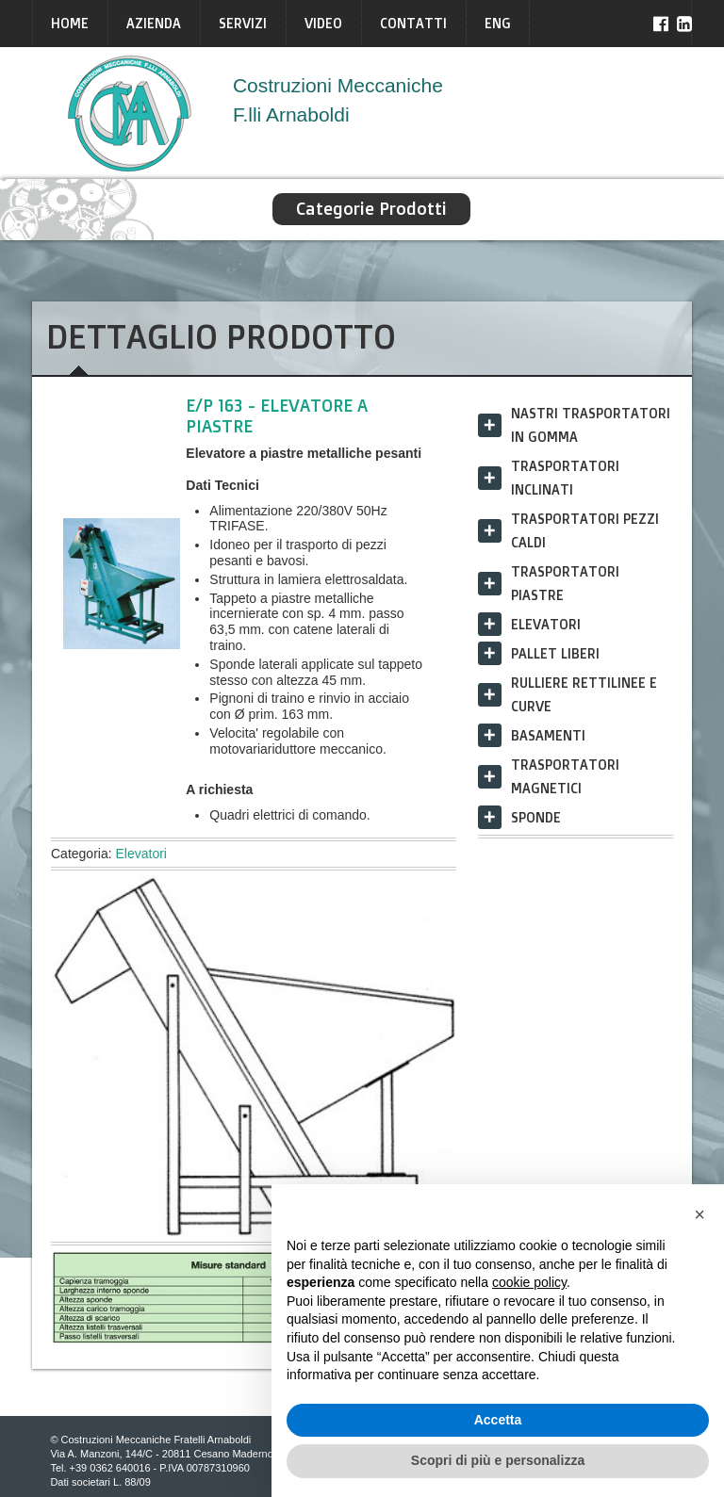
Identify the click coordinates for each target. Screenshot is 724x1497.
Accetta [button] (498, 1419)
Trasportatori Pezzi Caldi (585, 530)
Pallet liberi (555, 653)
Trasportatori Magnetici (565, 776)
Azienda (153, 23)
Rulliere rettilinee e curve (584, 694)
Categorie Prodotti (371, 209)
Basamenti (548, 735)
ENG (498, 23)
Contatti (413, 23)
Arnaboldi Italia (130, 113)
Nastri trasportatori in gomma (590, 425)
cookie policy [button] (529, 1282)
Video (323, 23)
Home (70, 23)
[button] (699, 1214)
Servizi (243, 23)
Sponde (536, 817)
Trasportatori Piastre (565, 583)
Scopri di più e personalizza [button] (497, 1460)
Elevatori (140, 853)
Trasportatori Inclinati (565, 477)
